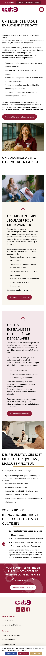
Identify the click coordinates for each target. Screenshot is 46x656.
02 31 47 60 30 (7, 621)
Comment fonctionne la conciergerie (19, 117)
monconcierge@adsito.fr (11, 625)
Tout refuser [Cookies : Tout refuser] (23, 653)
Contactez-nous (23, 581)
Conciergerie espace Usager (29, 2)
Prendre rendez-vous (23, 588)
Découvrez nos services (19, 297)
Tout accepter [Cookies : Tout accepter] (11, 653)
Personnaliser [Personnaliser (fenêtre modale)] (36, 653)
